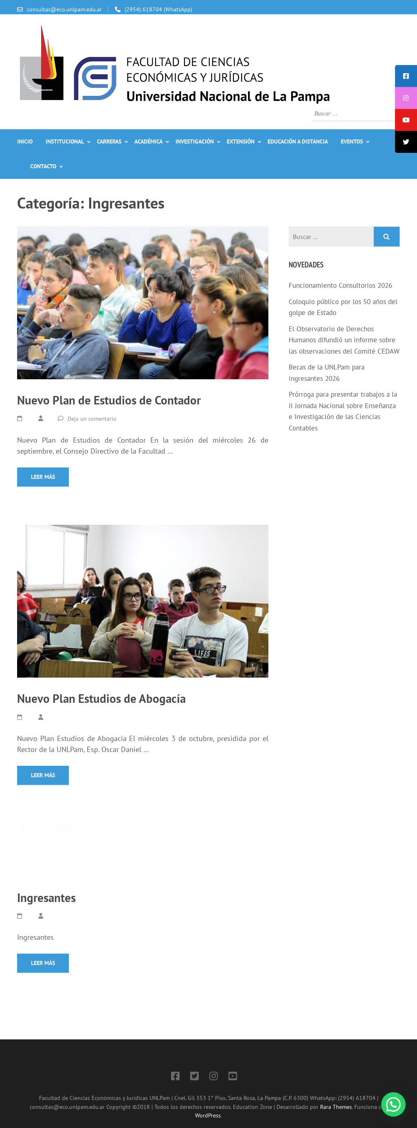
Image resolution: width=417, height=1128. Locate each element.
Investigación (195, 141)
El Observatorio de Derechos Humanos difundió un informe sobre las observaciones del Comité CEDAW (344, 340)
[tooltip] (406, 76)
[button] (393, 1104)
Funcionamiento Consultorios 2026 (340, 285)
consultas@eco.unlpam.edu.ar (64, 9)
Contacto (43, 166)
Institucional (65, 141)
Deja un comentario (92, 418)
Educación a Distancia (298, 141)
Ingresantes (46, 897)
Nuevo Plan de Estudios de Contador (109, 400)
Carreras (109, 141)
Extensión (241, 141)
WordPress (208, 1115)
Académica (148, 141)
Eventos (352, 141)
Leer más (43, 476)
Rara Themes (336, 1107)
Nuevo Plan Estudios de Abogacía (101, 698)
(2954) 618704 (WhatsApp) (158, 9)
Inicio (25, 141)
